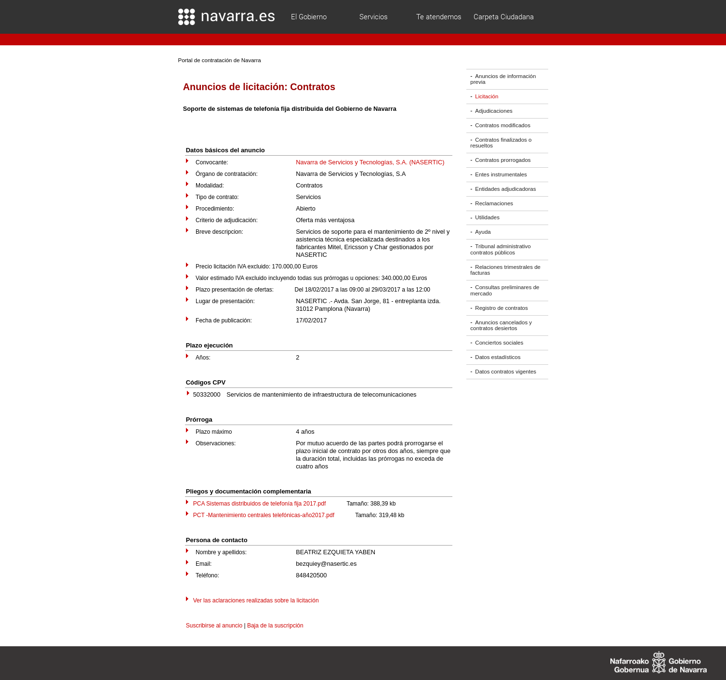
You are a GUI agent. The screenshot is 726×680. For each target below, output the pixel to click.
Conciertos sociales (499, 343)
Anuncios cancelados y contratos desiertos (501, 326)
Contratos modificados (502, 125)
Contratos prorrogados (502, 160)
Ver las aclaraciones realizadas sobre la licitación (256, 600)
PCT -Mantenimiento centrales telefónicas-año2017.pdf (263, 515)
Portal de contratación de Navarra (219, 60)
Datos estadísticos (497, 357)
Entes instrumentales (501, 174)
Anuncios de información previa (503, 79)
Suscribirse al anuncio (214, 625)
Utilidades (487, 218)
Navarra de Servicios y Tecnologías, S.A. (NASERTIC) (370, 162)
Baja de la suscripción (275, 625)
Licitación (486, 96)
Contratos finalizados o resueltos (500, 143)
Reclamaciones (494, 203)
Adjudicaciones (493, 111)
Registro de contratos (501, 308)
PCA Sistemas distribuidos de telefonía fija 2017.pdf (259, 503)
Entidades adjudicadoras (505, 189)
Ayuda (482, 232)
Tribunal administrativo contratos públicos (500, 249)
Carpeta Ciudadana (504, 17)
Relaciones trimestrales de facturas (505, 270)
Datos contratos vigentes (505, 371)
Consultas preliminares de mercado (504, 290)
